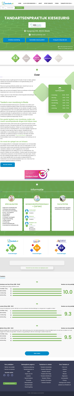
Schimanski (32, 210)
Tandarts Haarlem (46, 382)
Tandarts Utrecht (46, 371)
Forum (56, 3)
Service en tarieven (10, 369)
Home (19, 3)
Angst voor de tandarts (28, 375)
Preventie (28, 380)
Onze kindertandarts (21, 135)
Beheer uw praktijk (9, 367)
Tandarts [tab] (2, 276)
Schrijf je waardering (23, 39)
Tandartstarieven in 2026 (29, 370)
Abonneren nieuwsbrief (10, 383)
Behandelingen (29, 382)
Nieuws (65, 373)
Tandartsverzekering (28, 367)
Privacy (65, 380)
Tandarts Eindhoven (46, 376)
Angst (40, 3)
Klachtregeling (29, 387)
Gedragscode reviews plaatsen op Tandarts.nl (64, 383)
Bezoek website (7, 164)
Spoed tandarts (48, 3)
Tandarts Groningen (46, 380)
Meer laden (37, 353)
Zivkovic (31, 216)
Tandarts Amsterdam (46, 367)
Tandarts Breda (10, 7)
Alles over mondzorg (29, 3)
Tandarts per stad (66, 3)
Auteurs (65, 369)
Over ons (64, 367)
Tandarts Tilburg (46, 378)
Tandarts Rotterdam (46, 369)
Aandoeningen (29, 384)
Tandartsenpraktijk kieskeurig (20, 7)
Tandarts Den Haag (46, 373)
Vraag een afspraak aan (50, 39)
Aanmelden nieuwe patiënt (37, 39)
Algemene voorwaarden (64, 377)
